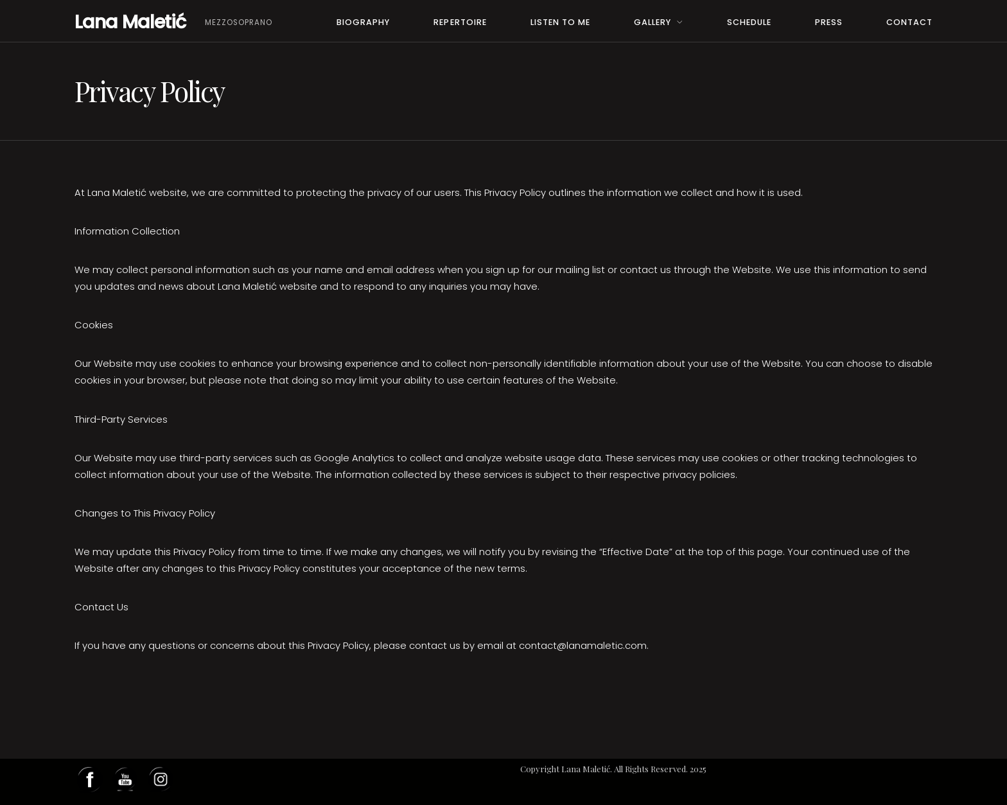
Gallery (652, 22)
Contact (909, 22)
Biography (363, 22)
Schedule (749, 22)
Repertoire (459, 22)
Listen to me (560, 22)
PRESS (829, 22)
